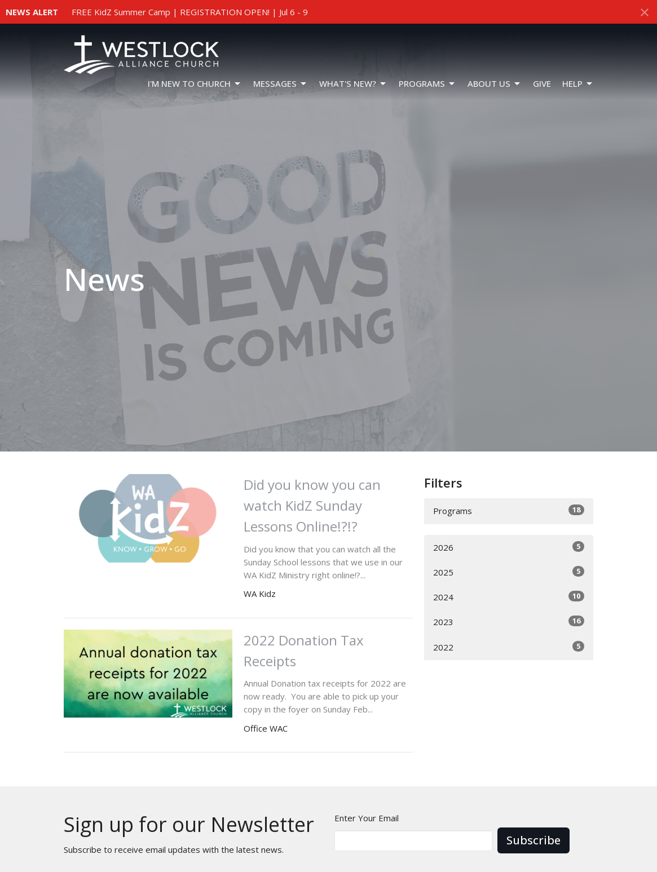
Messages (280, 84)
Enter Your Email (366, 818)
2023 (508, 621)
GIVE (542, 83)
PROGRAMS (427, 84)
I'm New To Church (195, 84)
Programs (508, 510)
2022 (508, 647)
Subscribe (533, 840)
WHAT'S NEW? (353, 84)
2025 (508, 572)
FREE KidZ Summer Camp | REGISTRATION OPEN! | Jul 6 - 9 (190, 11)
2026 (508, 547)
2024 (508, 597)
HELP (578, 84)
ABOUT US (495, 84)
